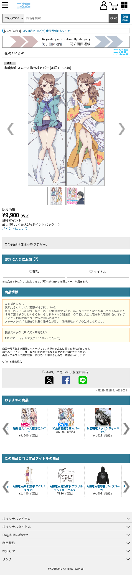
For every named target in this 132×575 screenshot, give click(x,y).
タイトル (97, 271)
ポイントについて (15, 228)
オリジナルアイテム (16, 518)
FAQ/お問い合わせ (15, 534)
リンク (7, 559)
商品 (34, 271)
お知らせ (8, 551)
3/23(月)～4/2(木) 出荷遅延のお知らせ (47, 31)
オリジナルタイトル (16, 526)
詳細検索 (125, 18)
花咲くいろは (14, 53)
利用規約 (8, 542)
